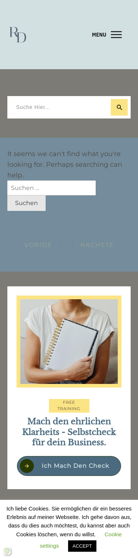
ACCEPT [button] (82, 546)
